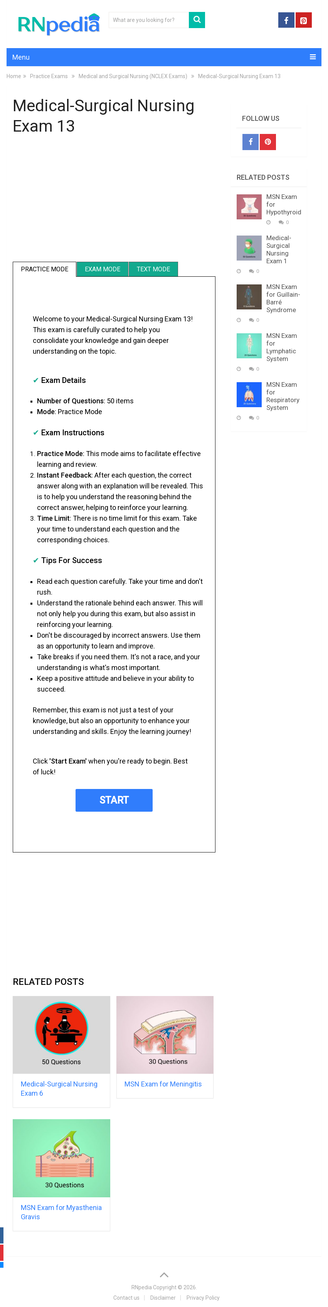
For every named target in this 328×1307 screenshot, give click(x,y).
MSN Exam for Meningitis (163, 1084)
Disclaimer (163, 1298)
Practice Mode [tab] (44, 269)
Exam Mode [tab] (102, 269)
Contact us (126, 1298)
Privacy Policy (203, 1298)
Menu (21, 57)
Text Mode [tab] (153, 269)
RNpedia (141, 1287)
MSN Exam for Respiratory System (282, 396)
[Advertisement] (114, 200)
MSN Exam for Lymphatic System (281, 347)
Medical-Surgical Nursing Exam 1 (278, 249)
